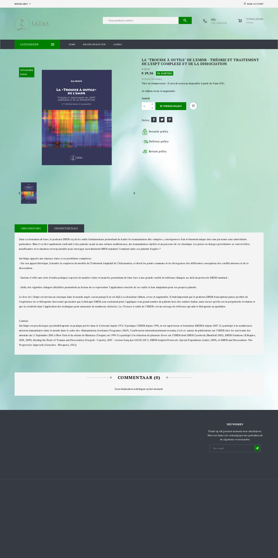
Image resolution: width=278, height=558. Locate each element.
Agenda (117, 44)
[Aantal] (146, 106)
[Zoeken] (147, 21)
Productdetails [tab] (65, 228)
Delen (154, 119)
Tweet (162, 119)
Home (72, 44)
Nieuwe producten (94, 44)
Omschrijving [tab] (31, 228)
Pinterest (169, 119)
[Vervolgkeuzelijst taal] (23, 4)
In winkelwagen (171, 106)
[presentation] (237, 461)
